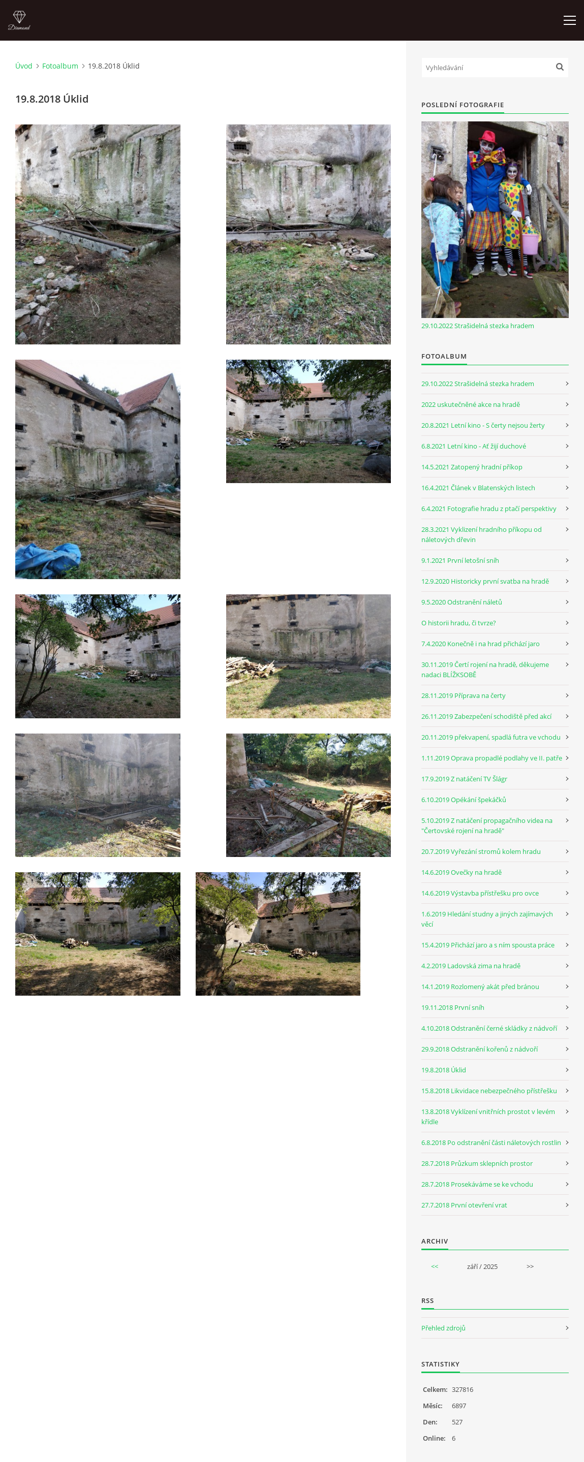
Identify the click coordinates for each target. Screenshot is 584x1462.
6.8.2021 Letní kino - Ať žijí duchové (473, 446)
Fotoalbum (60, 66)
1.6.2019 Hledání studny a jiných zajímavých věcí (487, 919)
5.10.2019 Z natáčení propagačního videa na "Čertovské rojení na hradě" (486, 825)
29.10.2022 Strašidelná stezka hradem (477, 325)
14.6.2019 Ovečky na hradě (461, 872)
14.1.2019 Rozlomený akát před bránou (480, 986)
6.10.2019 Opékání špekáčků (463, 799)
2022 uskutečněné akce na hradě (470, 404)
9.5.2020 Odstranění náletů (461, 602)
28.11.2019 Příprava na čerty (463, 695)
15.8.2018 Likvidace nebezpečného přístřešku (489, 1090)
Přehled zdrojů (443, 1327)
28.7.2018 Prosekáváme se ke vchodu (477, 1184)
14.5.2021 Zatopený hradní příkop (471, 466)
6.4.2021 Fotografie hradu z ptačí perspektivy (489, 508)
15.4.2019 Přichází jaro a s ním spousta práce (488, 944)
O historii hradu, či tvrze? (458, 622)
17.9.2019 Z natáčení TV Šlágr (464, 778)
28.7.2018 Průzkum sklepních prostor (477, 1163)
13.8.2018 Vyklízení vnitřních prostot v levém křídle (488, 1116)
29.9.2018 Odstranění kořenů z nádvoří (479, 1049)
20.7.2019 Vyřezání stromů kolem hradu (481, 851)
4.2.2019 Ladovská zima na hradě (470, 965)
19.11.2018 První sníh (452, 1007)
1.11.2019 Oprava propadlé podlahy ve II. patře (491, 757)
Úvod (24, 66)
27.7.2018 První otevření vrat (464, 1205)
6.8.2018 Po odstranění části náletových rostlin (491, 1142)
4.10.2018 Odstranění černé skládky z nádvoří (489, 1028)
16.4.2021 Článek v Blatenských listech (478, 487)
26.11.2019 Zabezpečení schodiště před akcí (486, 716)
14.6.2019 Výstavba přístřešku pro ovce (480, 893)
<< (434, 1266)
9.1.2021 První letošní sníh (460, 560)
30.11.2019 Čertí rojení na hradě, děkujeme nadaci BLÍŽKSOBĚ (485, 669)
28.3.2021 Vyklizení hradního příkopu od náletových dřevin (481, 534)
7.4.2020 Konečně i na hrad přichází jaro (480, 643)
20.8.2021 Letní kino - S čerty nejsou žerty (483, 425)
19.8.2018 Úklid (443, 1069)
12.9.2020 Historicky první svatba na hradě (485, 581)
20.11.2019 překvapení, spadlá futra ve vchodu (491, 737)
